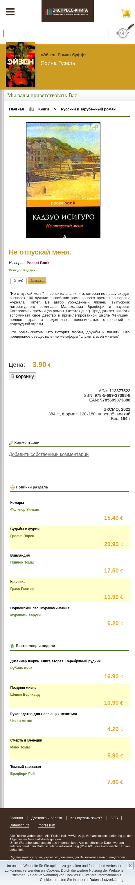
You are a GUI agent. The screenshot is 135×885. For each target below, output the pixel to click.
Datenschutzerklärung (106, 880)
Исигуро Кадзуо (22, 270)
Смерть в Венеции (26, 740)
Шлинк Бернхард (25, 695)
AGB (114, 818)
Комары (17, 503)
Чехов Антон (21, 721)
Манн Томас (20, 747)
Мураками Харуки (25, 615)
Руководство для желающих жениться (43, 714)
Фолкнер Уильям (24, 510)
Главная (16, 109)
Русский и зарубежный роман (88, 109)
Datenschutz (19, 825)
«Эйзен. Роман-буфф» (64, 54)
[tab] (18, 280)
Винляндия (20, 555)
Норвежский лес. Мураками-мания (39, 608)
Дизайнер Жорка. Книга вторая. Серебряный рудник (55, 661)
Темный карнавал (25, 767)
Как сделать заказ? (86, 818)
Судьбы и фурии (24, 529)
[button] (95, 127)
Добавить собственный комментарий (49, 454)
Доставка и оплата (46, 818)
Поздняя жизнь (23, 688)
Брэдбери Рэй (22, 774)
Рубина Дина (21, 668)
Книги (43, 109)
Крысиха (17, 582)
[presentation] (18, 280)
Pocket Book (38, 263)
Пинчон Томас (22, 562)
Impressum (46, 825)
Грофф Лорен (22, 536)
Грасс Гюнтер (22, 589)
